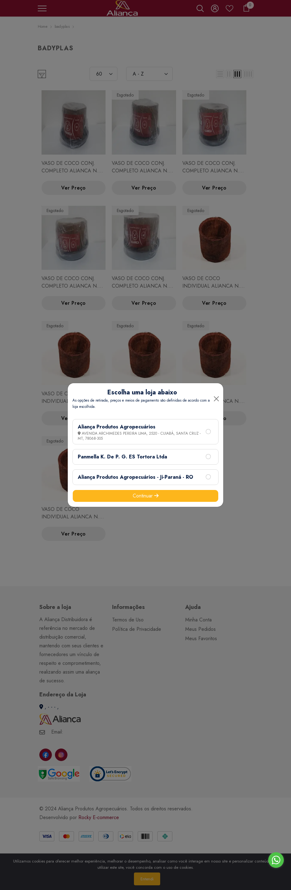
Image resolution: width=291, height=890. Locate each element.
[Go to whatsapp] (276, 860)
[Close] (216, 399)
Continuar (146, 495)
